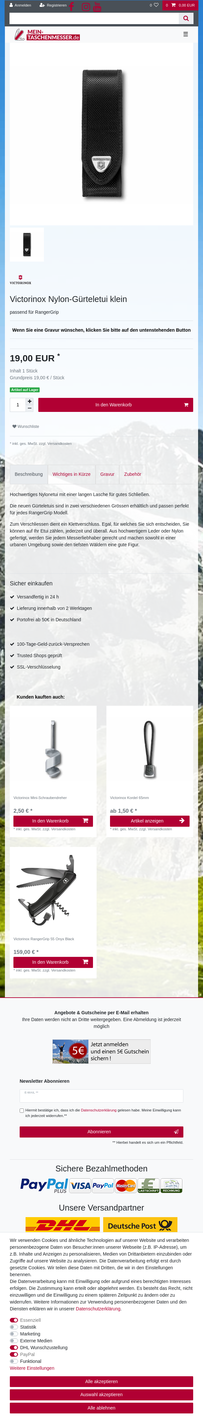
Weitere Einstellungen (32, 1368)
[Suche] (186, 18)
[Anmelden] (20, 5)
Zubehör (132, 474)
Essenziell (30, 1320)
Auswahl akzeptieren (101, 1394)
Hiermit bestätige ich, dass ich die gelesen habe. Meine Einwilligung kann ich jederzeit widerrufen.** (103, 1113)
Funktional (31, 1361)
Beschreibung (29, 474)
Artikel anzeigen (158, 820)
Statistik (28, 1327)
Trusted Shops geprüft (39, 655)
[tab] (29, 474)
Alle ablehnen (102, 1407)
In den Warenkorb (142, 405)
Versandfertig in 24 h (38, 596)
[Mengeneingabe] (18, 405)
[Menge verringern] (29, 408)
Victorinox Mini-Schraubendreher (40, 798)
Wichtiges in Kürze (72, 474)
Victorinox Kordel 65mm (129, 798)
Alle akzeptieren (101, 1381)
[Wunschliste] (154, 5)
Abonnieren (132, 1132)
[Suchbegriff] (94, 18)
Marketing (30, 1333)
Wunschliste (25, 426)
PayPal (27, 1354)
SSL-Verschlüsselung (38, 667)
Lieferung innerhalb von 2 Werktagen (54, 608)
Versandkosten (59, 443)
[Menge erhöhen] (29, 401)
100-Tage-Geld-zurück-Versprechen (53, 644)
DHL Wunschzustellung (44, 1347)
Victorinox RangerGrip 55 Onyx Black (43, 939)
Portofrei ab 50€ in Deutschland (49, 619)
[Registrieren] (53, 5)
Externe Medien (36, 1340)
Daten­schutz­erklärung (98, 1308)
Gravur (108, 474)
